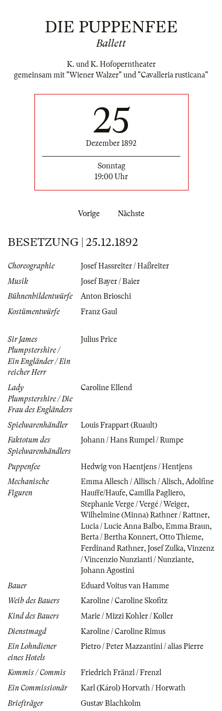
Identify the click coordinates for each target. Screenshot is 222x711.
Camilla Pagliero (156, 493)
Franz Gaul (99, 312)
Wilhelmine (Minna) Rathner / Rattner (144, 515)
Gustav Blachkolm (111, 703)
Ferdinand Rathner (112, 548)
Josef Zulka (165, 548)
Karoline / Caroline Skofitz (124, 601)
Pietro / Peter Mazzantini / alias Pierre (142, 646)
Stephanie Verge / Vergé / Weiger (134, 504)
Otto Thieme (180, 537)
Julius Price (99, 339)
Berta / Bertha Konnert (118, 537)
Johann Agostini (107, 570)
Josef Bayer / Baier (110, 281)
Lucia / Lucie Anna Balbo (121, 526)
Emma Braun (187, 526)
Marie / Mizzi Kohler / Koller (127, 616)
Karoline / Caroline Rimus (123, 631)
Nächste (133, 213)
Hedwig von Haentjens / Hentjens (136, 467)
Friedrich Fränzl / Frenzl (121, 672)
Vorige (87, 213)
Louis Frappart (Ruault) (119, 425)
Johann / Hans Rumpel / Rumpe (132, 440)
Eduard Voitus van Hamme (125, 586)
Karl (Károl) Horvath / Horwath (133, 688)
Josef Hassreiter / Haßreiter (125, 266)
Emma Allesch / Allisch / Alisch (131, 481)
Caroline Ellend (106, 387)
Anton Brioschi (106, 296)
